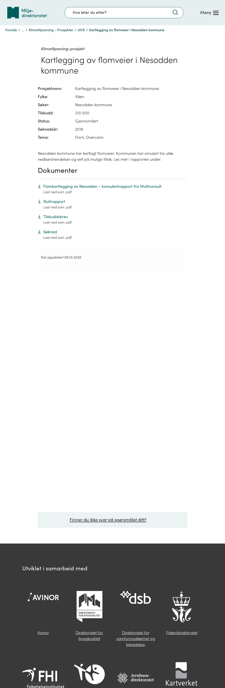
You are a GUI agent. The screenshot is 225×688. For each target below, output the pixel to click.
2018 (81, 30)
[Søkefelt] (124, 12)
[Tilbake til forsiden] (27, 12)
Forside (11, 30)
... (23, 30)
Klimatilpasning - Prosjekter (51, 30)
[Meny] (209, 12)
